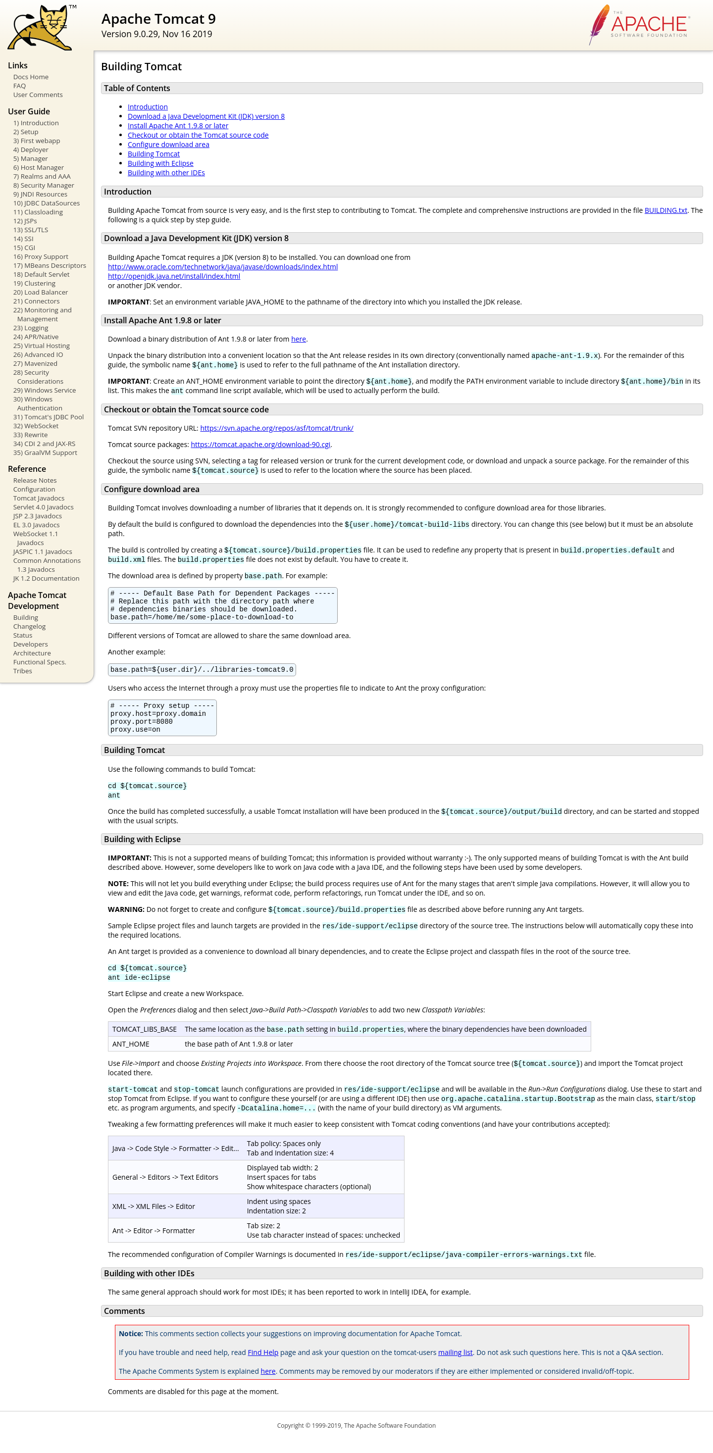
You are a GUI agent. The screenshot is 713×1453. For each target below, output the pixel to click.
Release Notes (35, 480)
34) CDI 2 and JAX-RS (44, 443)
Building (25, 617)
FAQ (19, 85)
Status (23, 635)
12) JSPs (25, 220)
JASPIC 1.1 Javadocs (42, 551)
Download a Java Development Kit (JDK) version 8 (206, 116)
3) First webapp (36, 140)
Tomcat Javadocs (39, 498)
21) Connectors (36, 301)
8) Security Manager (43, 185)
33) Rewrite (30, 434)
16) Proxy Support (40, 256)
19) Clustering (34, 283)
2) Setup (26, 131)
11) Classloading (38, 211)
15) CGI (24, 247)
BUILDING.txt (666, 210)
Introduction (148, 106)
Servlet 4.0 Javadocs (43, 506)
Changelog (29, 626)
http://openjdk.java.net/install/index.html (174, 276)
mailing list (455, 1365)
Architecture (32, 653)
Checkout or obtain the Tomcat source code (198, 135)
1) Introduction (36, 122)
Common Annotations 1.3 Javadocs (47, 565)
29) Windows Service (44, 390)
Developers (30, 644)
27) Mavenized (35, 363)
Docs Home (31, 76)
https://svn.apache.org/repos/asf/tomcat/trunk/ (277, 428)
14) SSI (23, 238)
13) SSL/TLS (31, 229)
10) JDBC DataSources (46, 203)
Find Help (263, 1365)
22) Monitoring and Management (42, 314)
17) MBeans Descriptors (50, 265)
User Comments (38, 94)
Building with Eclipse (161, 163)
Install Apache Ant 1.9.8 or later (178, 125)
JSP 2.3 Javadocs (37, 515)
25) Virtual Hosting (41, 345)
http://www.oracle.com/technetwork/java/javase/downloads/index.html (223, 266)
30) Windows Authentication (37, 403)
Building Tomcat (154, 153)
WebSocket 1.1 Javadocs (35, 538)
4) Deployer (31, 149)
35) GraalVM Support (45, 452)
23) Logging (31, 327)
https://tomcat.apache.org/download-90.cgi (260, 444)
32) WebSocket (36, 425)
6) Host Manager (38, 167)
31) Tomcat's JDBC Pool (48, 416)
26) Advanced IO (38, 354)
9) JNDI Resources (40, 194)
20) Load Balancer (40, 292)
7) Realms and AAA (42, 176)
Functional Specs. (39, 661)
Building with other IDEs (166, 172)
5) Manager (30, 158)
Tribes (22, 670)
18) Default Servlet (41, 274)
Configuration (34, 489)
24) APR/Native (36, 336)
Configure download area (168, 144)
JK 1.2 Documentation (46, 578)
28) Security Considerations (38, 377)
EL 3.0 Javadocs (36, 524)
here (298, 339)
